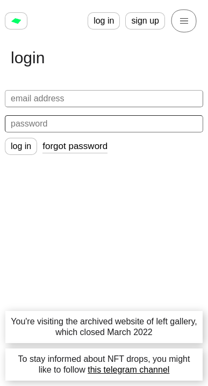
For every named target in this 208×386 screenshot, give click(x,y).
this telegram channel (128, 369)
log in (104, 20)
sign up (145, 20)
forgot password (74, 146)
